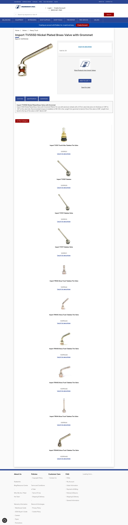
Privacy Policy (36, 508)
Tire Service (83, 20)
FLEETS (56, 1)
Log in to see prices (85, 47)
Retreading (32, 20)
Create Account (58, 8)
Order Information (72, 485)
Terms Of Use (36, 493)
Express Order (26, 1)
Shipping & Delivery (38, 496)
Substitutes (44, 99)
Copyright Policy (37, 478)
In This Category (22, 121)
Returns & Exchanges (37, 504)
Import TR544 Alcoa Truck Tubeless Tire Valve (64, 416)
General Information (73, 500)
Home (17, 30)
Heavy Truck (34, 30)
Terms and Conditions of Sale (38, 487)
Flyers (17, 519)
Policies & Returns (72, 493)
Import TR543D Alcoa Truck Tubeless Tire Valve (64, 349)
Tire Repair (71, 20)
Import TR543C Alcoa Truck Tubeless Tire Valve (64, 315)
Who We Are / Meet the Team (20, 494)
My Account (70, 482)
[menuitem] (6, 20)
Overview (20, 99)
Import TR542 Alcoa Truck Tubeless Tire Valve (64, 281)
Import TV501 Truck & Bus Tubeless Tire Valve (64, 145)
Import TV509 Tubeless (64, 179)
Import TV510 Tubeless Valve (64, 213)
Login (48, 8)
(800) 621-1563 (55, 10)
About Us (101, 1)
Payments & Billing (72, 489)
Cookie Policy (36, 511)
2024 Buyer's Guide (21, 511)
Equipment (19, 20)
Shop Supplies (45, 20)
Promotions (18, 523)
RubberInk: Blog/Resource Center (21, 483)
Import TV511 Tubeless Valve (64, 247)
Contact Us (109, 1)
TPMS (40, 1)
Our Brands (17, 1)
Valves (96, 20)
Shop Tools (58, 20)
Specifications (31, 99)
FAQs (68, 478)
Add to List (84, 81)
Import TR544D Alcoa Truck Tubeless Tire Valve (64, 450)
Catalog (34, 1)
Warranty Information (20, 504)
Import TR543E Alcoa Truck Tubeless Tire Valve (64, 382)
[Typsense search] (59, 14)
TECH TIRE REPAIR (48, 1)
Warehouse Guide (20, 508)
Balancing (6, 20)
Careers (17, 515)
